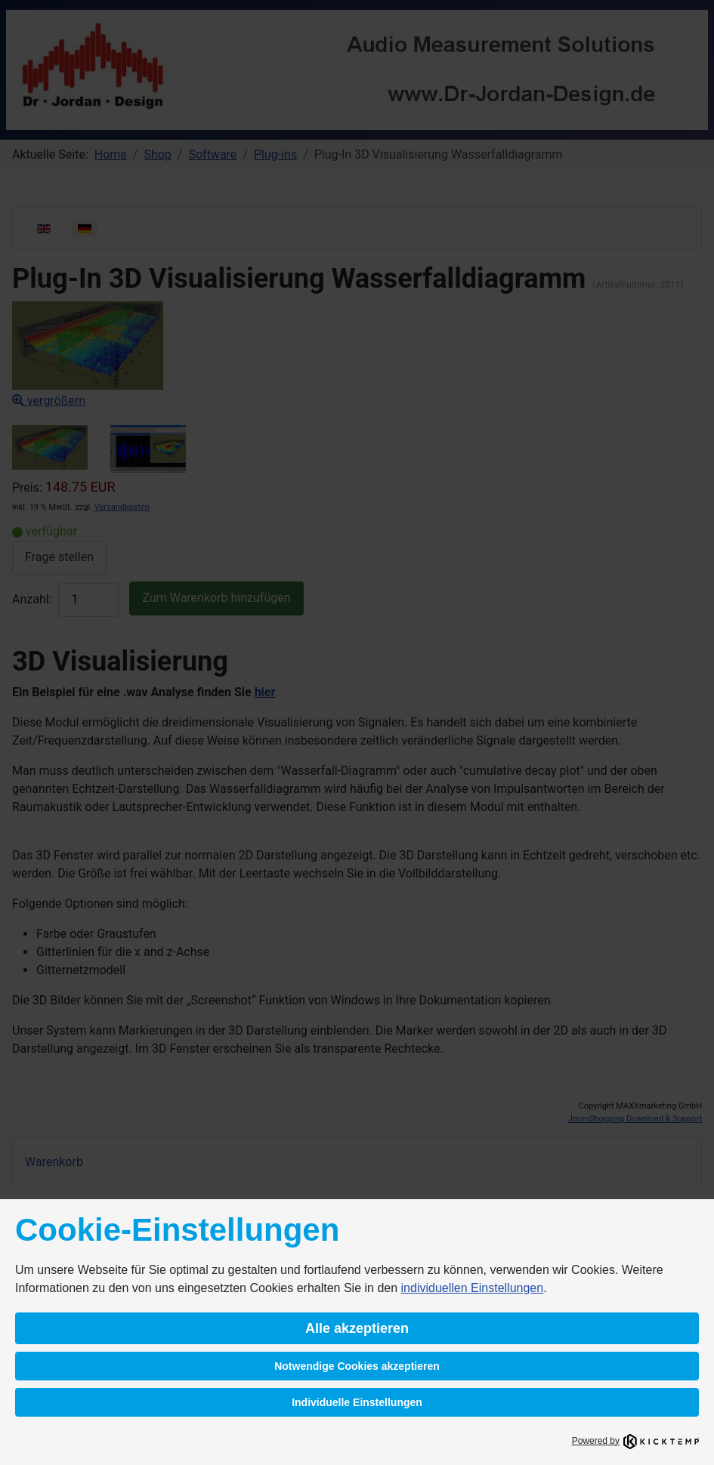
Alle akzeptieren (357, 1328)
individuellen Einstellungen (472, 1287)
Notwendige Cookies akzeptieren (357, 1366)
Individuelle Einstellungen (357, 1402)
